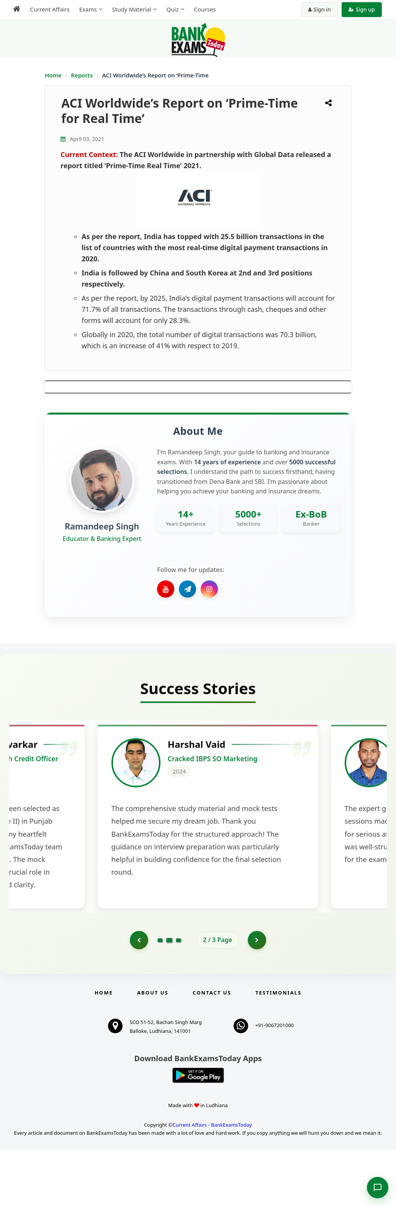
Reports (82, 75)
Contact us (212, 1048)
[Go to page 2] (169, 995)
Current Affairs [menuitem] (49, 9)
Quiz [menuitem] (171, 9)
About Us (153, 1048)
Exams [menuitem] (87, 9)
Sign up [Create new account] (362, 9)
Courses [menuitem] (204, 9)
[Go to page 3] (178, 995)
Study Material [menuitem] (130, 9)
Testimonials (278, 1048)
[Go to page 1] (138, 995)
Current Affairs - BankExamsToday (212, 1180)
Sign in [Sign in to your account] (320, 9)
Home (53, 75)
